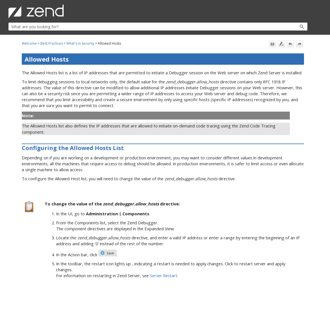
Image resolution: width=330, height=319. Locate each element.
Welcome (29, 43)
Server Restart (163, 275)
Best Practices (51, 43)
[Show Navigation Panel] (304, 11)
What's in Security (80, 43)
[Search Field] (157, 27)
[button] (289, 27)
